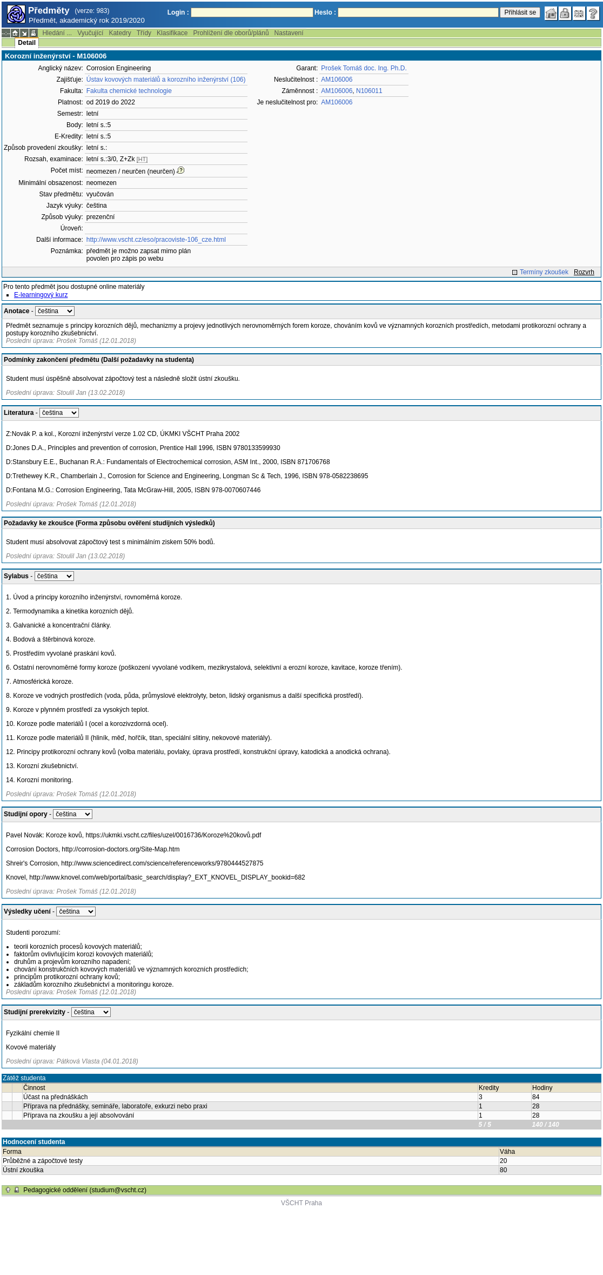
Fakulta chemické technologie (129, 91)
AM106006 (336, 79)
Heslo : (325, 12)
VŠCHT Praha (301, 1203)
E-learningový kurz (41, 295)
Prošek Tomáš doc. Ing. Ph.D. (364, 68)
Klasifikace (172, 33)
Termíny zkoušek (544, 272)
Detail (27, 43)
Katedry (120, 33)
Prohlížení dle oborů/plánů (231, 33)
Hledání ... (57, 33)
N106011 (369, 91)
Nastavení (289, 33)
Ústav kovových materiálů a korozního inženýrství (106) (166, 79)
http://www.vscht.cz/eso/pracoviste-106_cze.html (156, 239)
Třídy (144, 33)
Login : (178, 12)
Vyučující (90, 33)
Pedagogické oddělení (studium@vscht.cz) (84, 1190)
